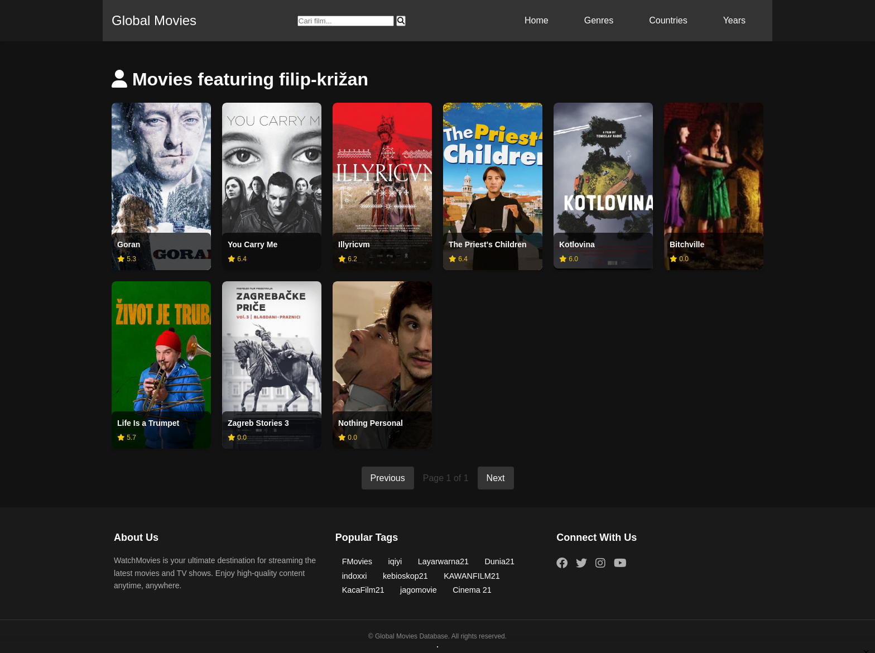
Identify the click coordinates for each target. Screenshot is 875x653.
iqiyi (395, 561)
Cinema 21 (472, 589)
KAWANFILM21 (472, 576)
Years (734, 20)
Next (496, 478)
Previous (388, 478)
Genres (598, 20)
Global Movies (154, 20)
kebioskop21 (405, 576)
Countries (668, 20)
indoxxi (354, 576)
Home (537, 20)
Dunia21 (499, 561)
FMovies (357, 561)
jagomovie (418, 589)
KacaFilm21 (363, 589)
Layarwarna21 (443, 561)
